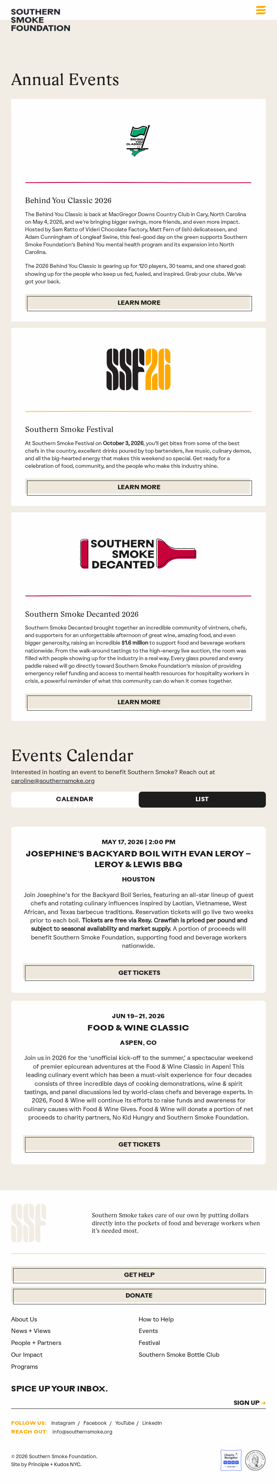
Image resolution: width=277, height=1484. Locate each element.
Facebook (95, 1423)
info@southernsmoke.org (82, 1432)
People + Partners (36, 1342)
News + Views (30, 1331)
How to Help (156, 1319)
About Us (24, 1319)
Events (148, 1331)
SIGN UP (247, 1404)
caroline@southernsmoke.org (53, 781)
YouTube (125, 1423)
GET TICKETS (139, 1145)
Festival (149, 1342)
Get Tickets (139, 973)
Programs (24, 1366)
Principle (38, 1464)
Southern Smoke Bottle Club (179, 1354)
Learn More (139, 303)
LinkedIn (152, 1423)
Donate (139, 1296)
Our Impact (27, 1354)
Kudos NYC (67, 1464)
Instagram (63, 1423)
